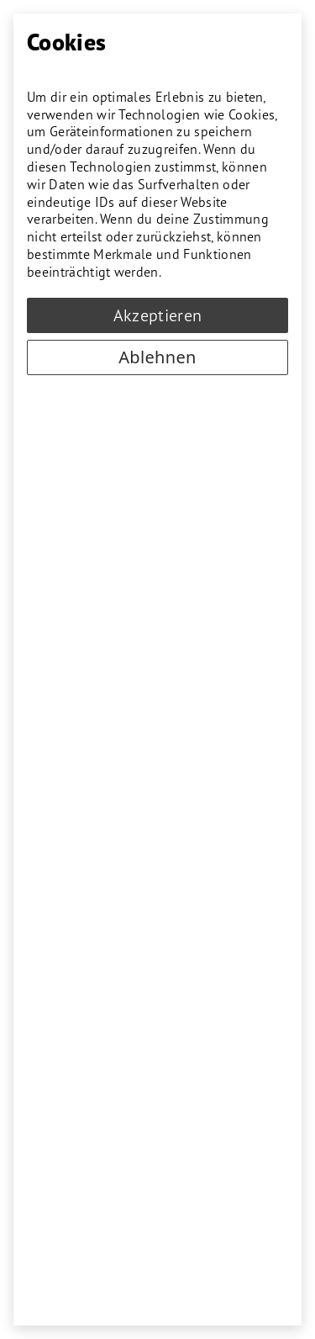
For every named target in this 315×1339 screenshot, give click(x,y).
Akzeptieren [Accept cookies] (157, 315)
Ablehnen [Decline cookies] (157, 357)
